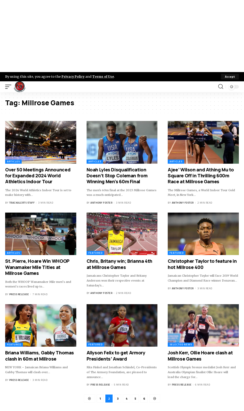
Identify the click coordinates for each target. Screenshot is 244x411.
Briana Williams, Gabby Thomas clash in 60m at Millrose (39, 356)
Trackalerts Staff (22, 203)
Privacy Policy (74, 76)
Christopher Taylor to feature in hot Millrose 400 (202, 264)
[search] (220, 86)
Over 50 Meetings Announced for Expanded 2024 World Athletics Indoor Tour (37, 176)
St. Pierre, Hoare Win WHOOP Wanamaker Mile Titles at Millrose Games (37, 267)
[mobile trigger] (9, 86)
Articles (13, 161)
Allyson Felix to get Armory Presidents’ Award (116, 356)
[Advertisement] (122, 36)
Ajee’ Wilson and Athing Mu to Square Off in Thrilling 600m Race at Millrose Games (201, 176)
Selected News (181, 345)
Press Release (19, 294)
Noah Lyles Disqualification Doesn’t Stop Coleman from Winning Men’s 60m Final (117, 176)
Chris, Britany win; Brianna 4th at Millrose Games (119, 264)
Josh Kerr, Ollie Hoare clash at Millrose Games (200, 356)
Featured (95, 253)
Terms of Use (105, 76)
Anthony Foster (101, 203)
